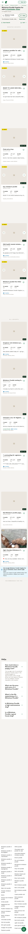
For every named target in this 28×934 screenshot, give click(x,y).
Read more (22, 19)
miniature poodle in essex (6, 860)
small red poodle (19, 928)
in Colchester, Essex (12, 9)
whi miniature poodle (20, 917)
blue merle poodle (20, 878)
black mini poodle (19, 915)
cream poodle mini (20, 894)
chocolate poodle (6, 919)
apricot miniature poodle (6, 912)
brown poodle (18, 857)
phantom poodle (5, 930)
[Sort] (23, 22)
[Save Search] (23, 929)
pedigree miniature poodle (20, 907)
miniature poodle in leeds (6, 872)
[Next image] (24, 76)
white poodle (18, 846)
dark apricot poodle (20, 925)
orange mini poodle (6, 927)
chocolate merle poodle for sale (19, 850)
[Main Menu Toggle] (2, 2)
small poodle (4, 902)
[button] (14, 76)
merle (2, 895)
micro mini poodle (19, 887)
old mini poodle (5, 922)
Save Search (5, 22)
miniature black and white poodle (20, 874)
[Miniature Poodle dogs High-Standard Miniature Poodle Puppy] (14, 538)
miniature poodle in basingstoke (6, 868)
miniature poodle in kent (6, 847)
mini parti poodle (5, 925)
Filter (22, 15)
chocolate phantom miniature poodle (20, 854)
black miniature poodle (5, 916)
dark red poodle (19, 871)
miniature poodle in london (6, 884)
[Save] (24, 51)
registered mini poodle (5, 905)
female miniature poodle (6, 891)
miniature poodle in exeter (6, 880)
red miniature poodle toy (20, 891)
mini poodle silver (19, 901)
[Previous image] (3, 76)
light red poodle (19, 923)
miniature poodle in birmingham (6, 851)
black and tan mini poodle (20, 911)
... (19, 5)
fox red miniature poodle (19, 861)
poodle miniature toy (7, 908)
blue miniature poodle (21, 904)
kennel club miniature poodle (7, 898)
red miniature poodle (20, 885)
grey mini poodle (19, 868)
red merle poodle (19, 920)
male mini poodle (6, 888)
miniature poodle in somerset (6, 876)
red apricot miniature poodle (20, 865)
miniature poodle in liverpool (6, 864)
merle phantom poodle (19, 897)
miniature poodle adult (19, 881)
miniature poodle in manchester (6, 855)
